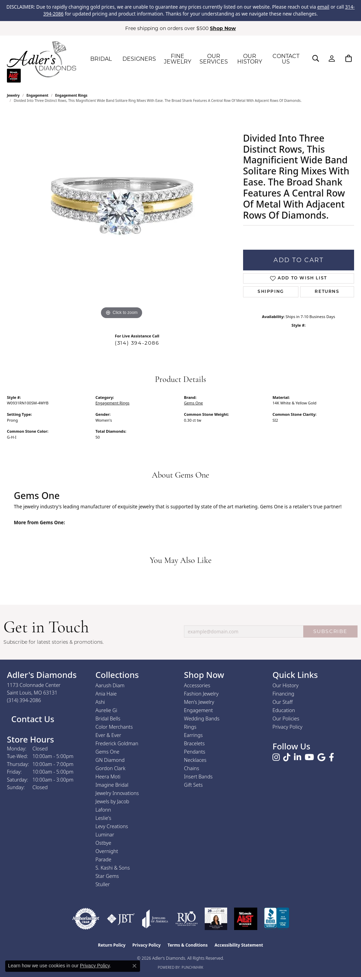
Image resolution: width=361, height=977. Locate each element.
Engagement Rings (71, 95)
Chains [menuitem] (191, 768)
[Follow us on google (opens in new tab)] (321, 757)
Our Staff (282, 702)
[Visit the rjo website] (186, 919)
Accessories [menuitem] (197, 685)
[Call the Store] (24, 700)
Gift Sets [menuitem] (193, 785)
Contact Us (31, 719)
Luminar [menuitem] (104, 834)
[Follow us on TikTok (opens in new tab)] (286, 757)
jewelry (13, 95)
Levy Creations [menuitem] (111, 826)
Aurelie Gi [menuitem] (106, 710)
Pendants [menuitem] (194, 751)
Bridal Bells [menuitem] (107, 718)
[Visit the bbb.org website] (276, 919)
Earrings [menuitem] (193, 735)
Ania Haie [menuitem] (106, 693)
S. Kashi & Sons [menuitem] (112, 867)
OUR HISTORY (249, 59)
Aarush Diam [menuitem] (109, 685)
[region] (121, 217)
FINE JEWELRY (177, 59)
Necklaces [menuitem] (195, 760)
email (323, 6)
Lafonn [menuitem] (103, 809)
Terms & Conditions (188, 945)
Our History (285, 685)
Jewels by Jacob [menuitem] (112, 801)
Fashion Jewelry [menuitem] (201, 693)
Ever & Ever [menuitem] (108, 735)
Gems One (193, 402)
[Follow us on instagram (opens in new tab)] (276, 757)
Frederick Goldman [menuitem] (116, 743)
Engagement (37, 95)
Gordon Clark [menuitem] (110, 768)
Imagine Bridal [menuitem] (111, 785)
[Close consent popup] (134, 966)
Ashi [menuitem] (100, 702)
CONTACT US (285, 59)
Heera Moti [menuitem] (107, 776)
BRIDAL (101, 59)
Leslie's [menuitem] (103, 818)
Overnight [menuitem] (106, 851)
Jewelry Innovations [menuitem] (117, 793)
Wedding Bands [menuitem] (202, 718)
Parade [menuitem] (103, 859)
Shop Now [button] (223, 28)
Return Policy (112, 945)
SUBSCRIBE (330, 631)
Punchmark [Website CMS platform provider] (192, 967)
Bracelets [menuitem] (194, 743)
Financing (283, 693)
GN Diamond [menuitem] (109, 760)
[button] (315, 58)
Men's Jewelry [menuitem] (199, 702)
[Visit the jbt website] (121, 919)
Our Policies (285, 718)
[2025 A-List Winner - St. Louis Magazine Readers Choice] (245, 919)
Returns (327, 292)
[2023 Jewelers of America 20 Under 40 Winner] (216, 919)
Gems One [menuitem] (107, 751)
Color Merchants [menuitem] (114, 727)
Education (283, 710)
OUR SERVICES (214, 59)
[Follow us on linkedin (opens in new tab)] (297, 757)
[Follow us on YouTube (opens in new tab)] (309, 757)
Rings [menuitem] (190, 727)
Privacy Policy (287, 727)
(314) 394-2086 (137, 343)
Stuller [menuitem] (102, 884)
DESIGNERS (139, 59)
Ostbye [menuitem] (103, 843)
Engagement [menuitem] (198, 710)
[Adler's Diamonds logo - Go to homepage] (41, 59)
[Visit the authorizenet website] (86, 919)
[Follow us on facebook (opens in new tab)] (331, 757)
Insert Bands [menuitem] (198, 776)
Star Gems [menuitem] (107, 876)
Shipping (271, 292)
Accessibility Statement (238, 945)
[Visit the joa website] (155, 919)
